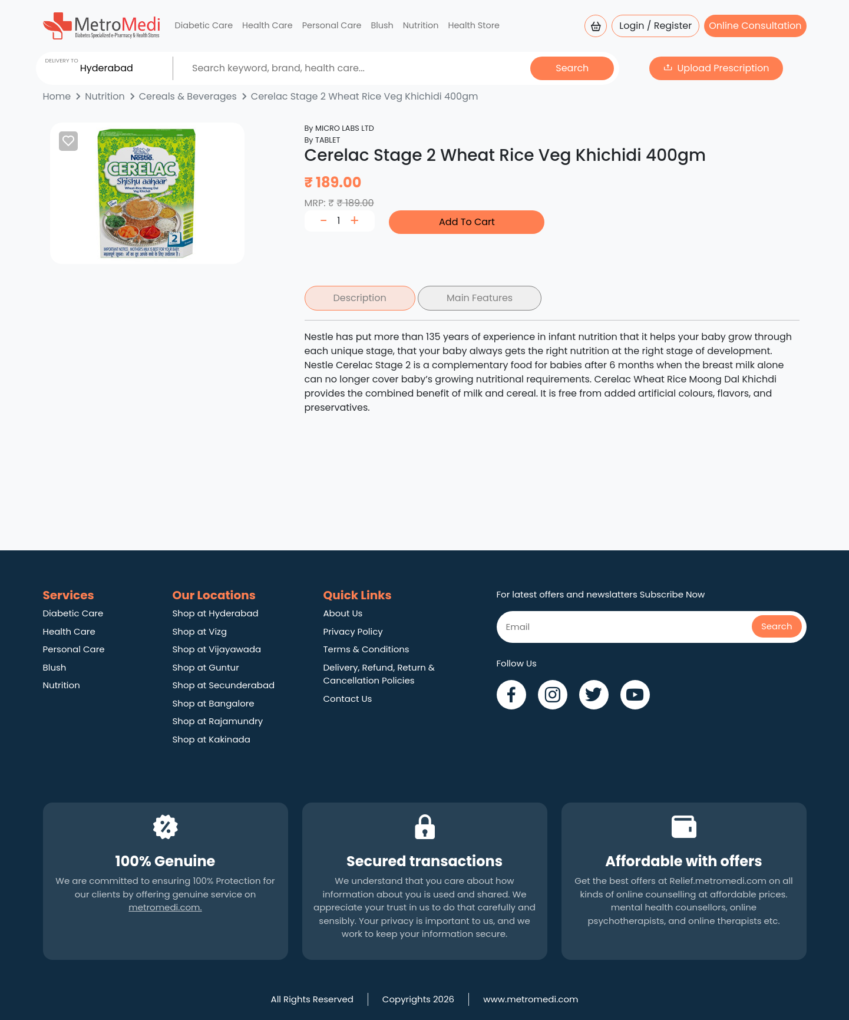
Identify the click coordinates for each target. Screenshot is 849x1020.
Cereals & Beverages (188, 96)
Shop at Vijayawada (217, 649)
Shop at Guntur (206, 667)
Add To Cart (467, 222)
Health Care (267, 25)
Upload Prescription (723, 68)
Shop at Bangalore (214, 703)
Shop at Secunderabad (224, 685)
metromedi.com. (164, 907)
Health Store (474, 25)
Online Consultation (755, 25)
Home (57, 96)
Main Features (480, 298)
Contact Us (347, 698)
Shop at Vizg (200, 631)
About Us (343, 613)
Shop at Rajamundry (218, 721)
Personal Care (332, 25)
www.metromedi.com (530, 999)
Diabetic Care (204, 25)
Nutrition (421, 25)
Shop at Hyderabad (216, 613)
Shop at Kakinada (211, 739)
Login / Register (655, 25)
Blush (382, 25)
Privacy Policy (353, 631)
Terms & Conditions (366, 649)
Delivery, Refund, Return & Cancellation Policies (379, 674)
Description (359, 298)
